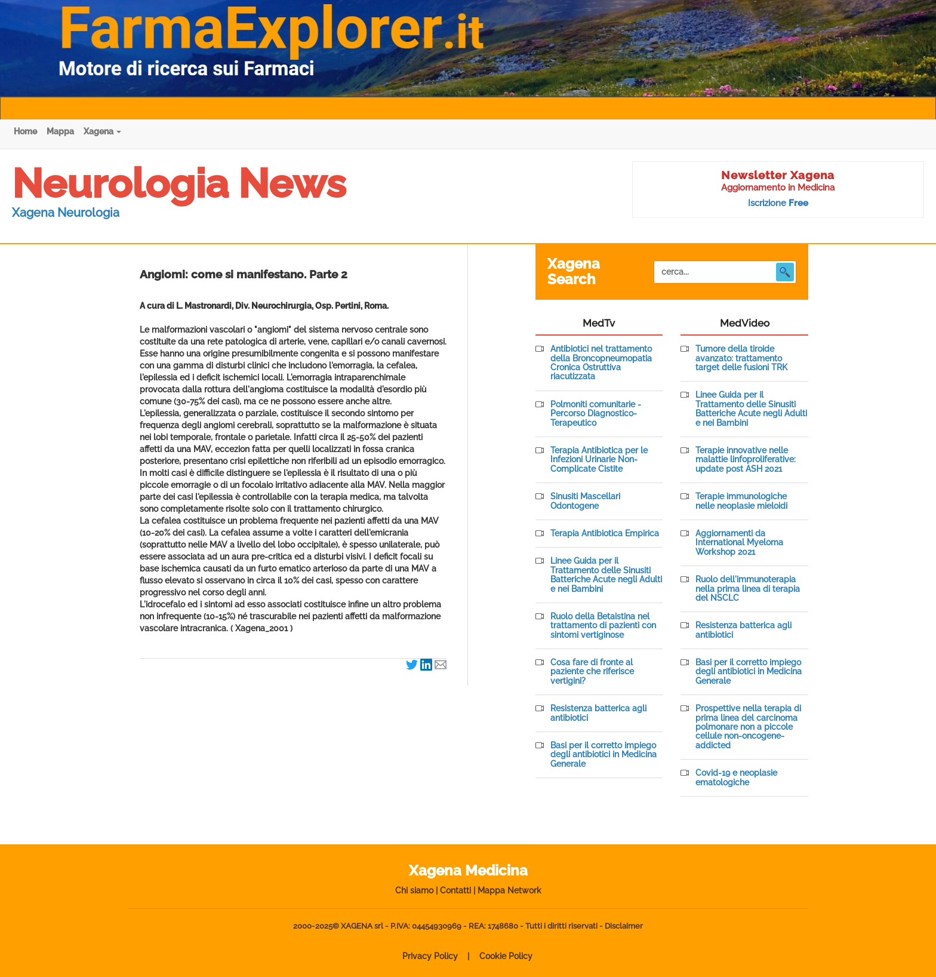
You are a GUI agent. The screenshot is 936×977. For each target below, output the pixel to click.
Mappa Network (509, 890)
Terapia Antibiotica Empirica (604, 533)
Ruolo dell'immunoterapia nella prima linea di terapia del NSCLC (747, 589)
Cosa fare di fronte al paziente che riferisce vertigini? (592, 672)
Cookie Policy (505, 956)
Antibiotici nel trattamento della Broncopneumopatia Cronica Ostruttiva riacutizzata (601, 363)
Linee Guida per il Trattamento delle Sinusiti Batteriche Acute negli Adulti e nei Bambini (606, 575)
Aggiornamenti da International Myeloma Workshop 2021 (739, 543)
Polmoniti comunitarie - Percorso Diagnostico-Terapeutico (595, 414)
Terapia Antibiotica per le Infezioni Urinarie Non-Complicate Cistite (599, 460)
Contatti (455, 890)
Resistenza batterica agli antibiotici (598, 713)
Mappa (60, 131)
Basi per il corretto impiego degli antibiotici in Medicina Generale (603, 755)
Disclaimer (624, 925)
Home (25, 131)
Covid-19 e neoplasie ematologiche (736, 777)
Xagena (102, 131)
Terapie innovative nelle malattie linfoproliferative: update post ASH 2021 (745, 460)
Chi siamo (414, 890)
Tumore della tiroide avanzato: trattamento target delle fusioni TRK (741, 358)
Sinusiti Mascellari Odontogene (585, 501)
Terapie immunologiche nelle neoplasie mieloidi (741, 501)
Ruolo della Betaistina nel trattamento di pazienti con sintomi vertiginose (603, 626)
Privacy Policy (430, 956)
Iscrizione (778, 203)
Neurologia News (179, 183)
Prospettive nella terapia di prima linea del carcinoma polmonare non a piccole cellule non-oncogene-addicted (748, 727)
